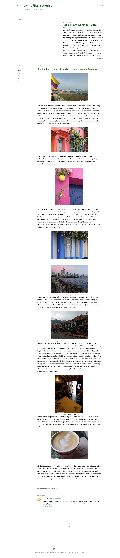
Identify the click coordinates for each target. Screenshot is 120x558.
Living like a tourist (38, 5)
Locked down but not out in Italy (80, 25)
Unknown (46, 498)
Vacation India (47, 506)
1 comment (71, 59)
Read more (100, 58)
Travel (19, 76)
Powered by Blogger (60, 549)
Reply (44, 509)
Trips (18, 80)
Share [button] (64, 59)
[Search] (101, 5)
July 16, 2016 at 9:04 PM (56, 498)
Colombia (20, 73)
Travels (19, 78)
